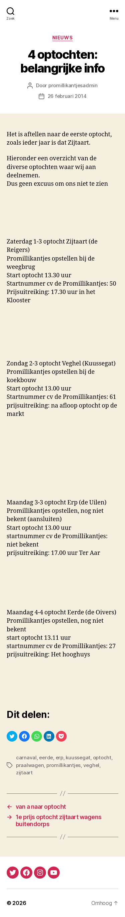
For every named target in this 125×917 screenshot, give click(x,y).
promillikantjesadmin (73, 85)
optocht (102, 757)
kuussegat (78, 757)
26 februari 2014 (67, 96)
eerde (46, 757)
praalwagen (30, 765)
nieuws (62, 37)
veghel (91, 765)
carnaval (26, 757)
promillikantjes (63, 765)
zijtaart (24, 772)
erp (59, 757)
